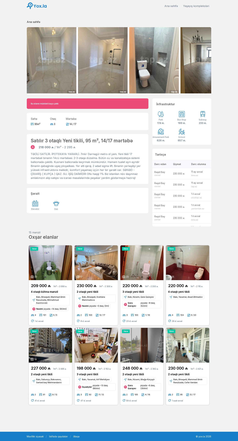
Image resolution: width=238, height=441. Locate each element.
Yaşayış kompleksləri (196, 6)
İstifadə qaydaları (58, 436)
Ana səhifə (171, 6)
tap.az (194, 186)
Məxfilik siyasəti (35, 436)
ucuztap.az (196, 197)
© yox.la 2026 (203, 436)
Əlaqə (76, 436)
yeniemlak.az (197, 208)
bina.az (194, 175)
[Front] (37, 6)
